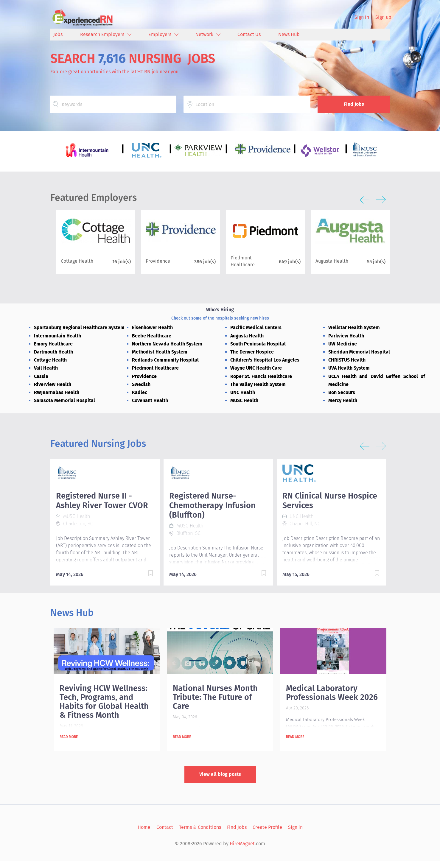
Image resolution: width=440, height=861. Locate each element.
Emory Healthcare (53, 344)
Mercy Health (342, 400)
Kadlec (139, 392)
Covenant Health (150, 400)
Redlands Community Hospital (165, 360)
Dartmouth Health (53, 352)
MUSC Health (244, 400)
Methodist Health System (159, 352)
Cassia (41, 376)
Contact (164, 827)
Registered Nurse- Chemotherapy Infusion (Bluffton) (212, 505)
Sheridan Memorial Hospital (359, 352)
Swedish (141, 384)
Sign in (362, 17)
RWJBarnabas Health (56, 392)
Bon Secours (341, 392)
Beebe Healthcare (151, 336)
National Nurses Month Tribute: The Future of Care (215, 697)
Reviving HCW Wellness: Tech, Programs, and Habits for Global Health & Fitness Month (104, 702)
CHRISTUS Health (347, 360)
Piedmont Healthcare (155, 368)
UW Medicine (342, 344)
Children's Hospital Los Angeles (264, 360)
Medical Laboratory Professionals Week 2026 (332, 693)
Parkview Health (346, 336)
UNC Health (242, 392)
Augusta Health (247, 336)
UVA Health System (349, 368)
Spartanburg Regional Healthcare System (79, 327)
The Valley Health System (258, 384)
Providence (144, 376)
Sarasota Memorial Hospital (64, 400)
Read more (69, 737)
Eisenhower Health (152, 327)
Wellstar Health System (354, 327)
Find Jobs (354, 104)
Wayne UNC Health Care (256, 368)
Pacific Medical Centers (256, 327)
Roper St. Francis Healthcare (261, 376)
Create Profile (267, 827)
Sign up (383, 17)
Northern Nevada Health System (167, 344)
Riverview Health (52, 384)
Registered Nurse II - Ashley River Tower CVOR (102, 500)
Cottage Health (50, 360)
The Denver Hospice (252, 352)
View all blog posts (220, 774)
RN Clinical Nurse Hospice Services (329, 500)
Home (144, 827)
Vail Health (46, 368)
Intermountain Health (57, 336)
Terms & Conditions (200, 827)
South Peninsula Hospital (258, 344)
